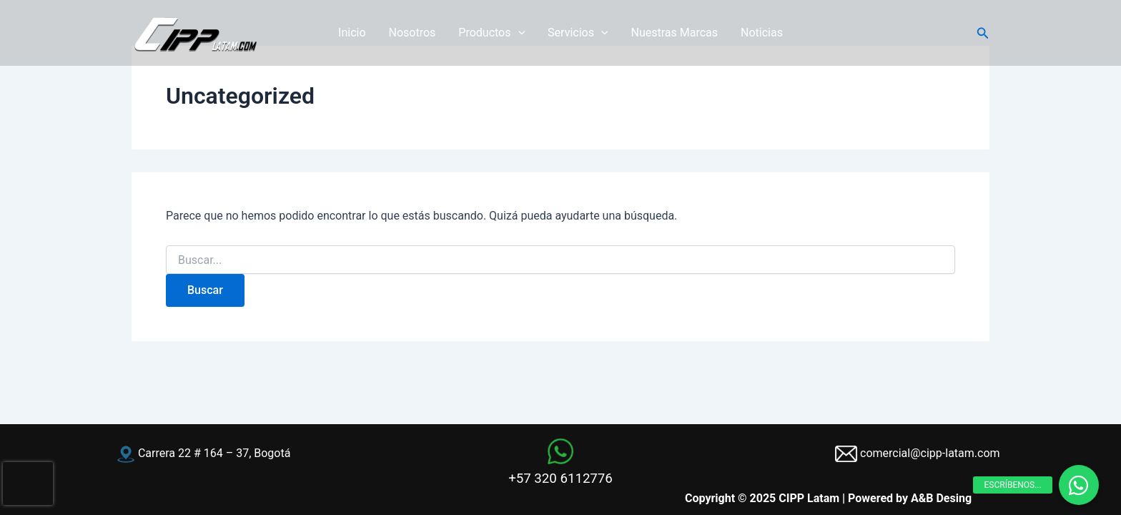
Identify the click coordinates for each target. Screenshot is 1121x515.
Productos (491, 33)
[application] (518, 33)
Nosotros (412, 32)
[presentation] (28, 483)
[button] (983, 33)
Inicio (351, 32)
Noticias (762, 32)
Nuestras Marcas (674, 32)
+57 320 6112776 (560, 478)
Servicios (578, 33)
